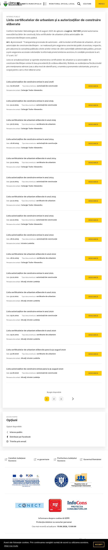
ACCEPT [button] (99, 544)
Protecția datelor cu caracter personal (54, 522)
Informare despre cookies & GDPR (53, 518)
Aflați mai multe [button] (11, 546)
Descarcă (93, 86)
